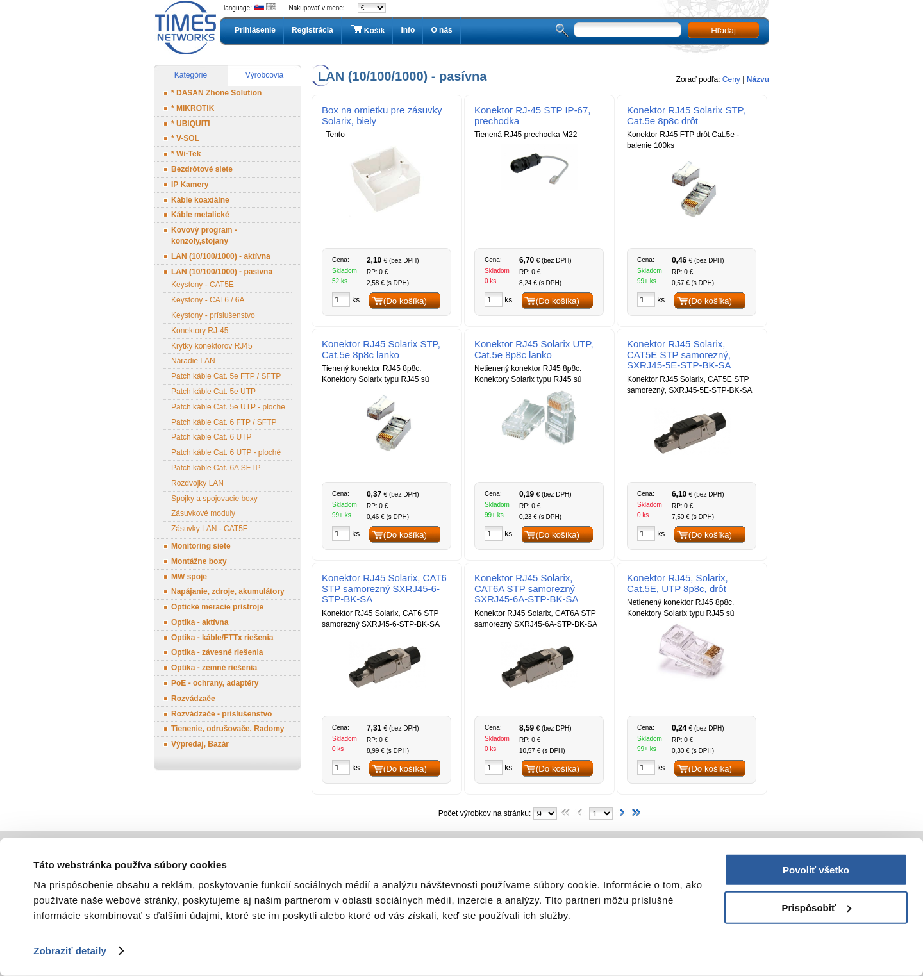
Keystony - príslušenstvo (213, 315)
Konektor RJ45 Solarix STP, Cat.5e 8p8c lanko (381, 349)
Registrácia (312, 30)
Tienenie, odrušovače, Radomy (228, 728)
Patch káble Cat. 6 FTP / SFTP (224, 422)
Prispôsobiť (816, 907)
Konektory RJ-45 (199, 330)
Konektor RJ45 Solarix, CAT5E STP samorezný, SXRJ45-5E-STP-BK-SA (679, 354)
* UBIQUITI (190, 123)
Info (408, 30)
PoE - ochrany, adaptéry (214, 683)
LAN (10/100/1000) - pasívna (221, 271)
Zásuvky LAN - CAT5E (209, 528)
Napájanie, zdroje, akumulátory (228, 591)
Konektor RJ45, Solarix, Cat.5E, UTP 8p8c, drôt (677, 583)
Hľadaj (723, 30)
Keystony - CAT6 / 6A (208, 299)
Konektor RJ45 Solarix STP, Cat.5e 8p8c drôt (686, 115)
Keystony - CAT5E (202, 284)
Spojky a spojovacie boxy (214, 498)
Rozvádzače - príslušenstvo (221, 713)
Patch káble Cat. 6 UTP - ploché (226, 452)
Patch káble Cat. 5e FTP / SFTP (226, 376)
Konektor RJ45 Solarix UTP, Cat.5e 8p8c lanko (534, 349)
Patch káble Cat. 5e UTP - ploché (228, 406)
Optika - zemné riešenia (214, 667)
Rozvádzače (193, 698)
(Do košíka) (405, 301)
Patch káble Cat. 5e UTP (213, 391)
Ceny (731, 79)
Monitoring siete (201, 546)
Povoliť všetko (816, 869)
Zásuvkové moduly (203, 513)
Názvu (758, 79)
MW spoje (189, 576)
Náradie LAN (193, 360)
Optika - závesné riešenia (217, 652)
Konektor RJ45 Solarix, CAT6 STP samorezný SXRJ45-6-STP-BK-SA (384, 588)
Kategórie (190, 74)
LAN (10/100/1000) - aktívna (220, 256)
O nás (441, 30)
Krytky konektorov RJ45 (212, 346)
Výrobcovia (264, 74)
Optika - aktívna (199, 622)
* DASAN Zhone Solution (216, 92)
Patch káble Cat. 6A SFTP (215, 467)
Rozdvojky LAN (197, 483)
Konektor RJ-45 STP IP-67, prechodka (532, 115)
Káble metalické (200, 214)
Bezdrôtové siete (202, 169)
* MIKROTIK (192, 108)
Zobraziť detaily (69, 950)
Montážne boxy (199, 561)
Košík (367, 30)
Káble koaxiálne (200, 199)
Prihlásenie (255, 30)
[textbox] (627, 29)
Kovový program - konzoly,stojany (204, 235)
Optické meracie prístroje (217, 606)
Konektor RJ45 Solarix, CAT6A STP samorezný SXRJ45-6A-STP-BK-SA (526, 588)
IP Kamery (189, 184)
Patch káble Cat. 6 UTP (211, 437)
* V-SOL (185, 138)
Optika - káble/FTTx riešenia (222, 637)
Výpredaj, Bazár (200, 744)
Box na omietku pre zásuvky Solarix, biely (382, 115)
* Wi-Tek (186, 153)
